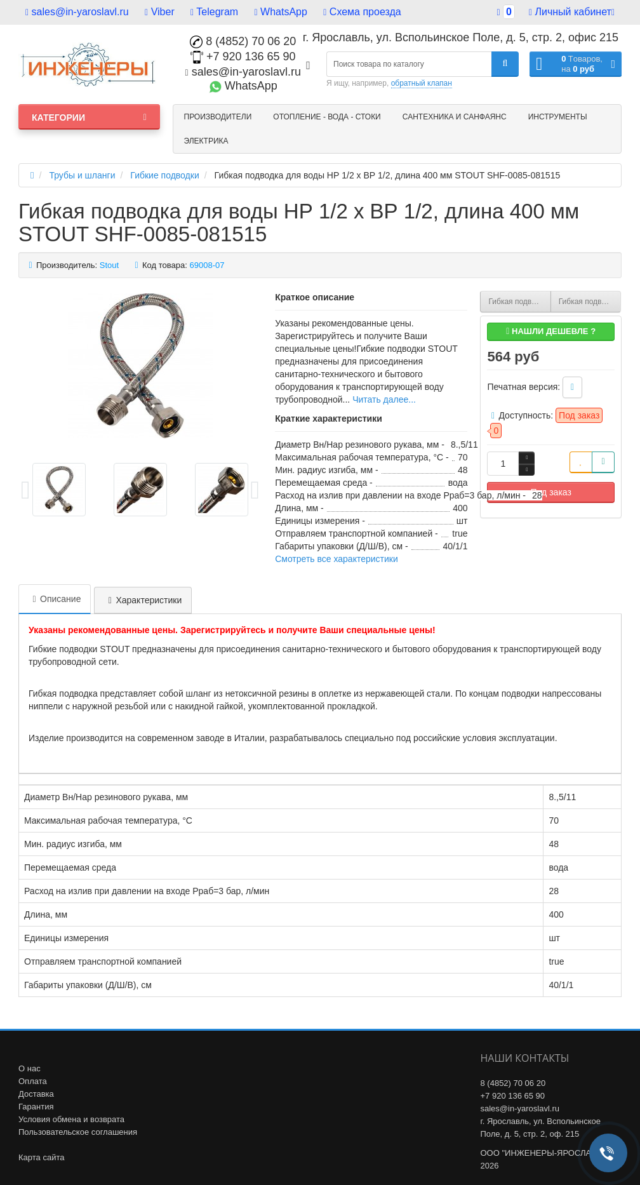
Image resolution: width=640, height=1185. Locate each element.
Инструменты (557, 116)
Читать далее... (384, 399)
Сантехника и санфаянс (455, 116)
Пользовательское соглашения (77, 1132)
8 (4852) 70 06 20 (243, 41)
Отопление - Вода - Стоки (326, 116)
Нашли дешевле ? (551, 331)
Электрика (206, 141)
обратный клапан (421, 83)
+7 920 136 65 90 (243, 56)
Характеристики (143, 600)
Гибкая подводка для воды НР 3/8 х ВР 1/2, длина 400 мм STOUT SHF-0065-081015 (590, 301)
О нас (29, 1068)
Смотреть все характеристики (336, 559)
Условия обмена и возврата (71, 1119)
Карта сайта (41, 1157)
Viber (160, 11)
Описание (55, 599)
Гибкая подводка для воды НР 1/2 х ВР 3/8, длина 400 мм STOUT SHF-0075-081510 (519, 301)
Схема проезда (362, 11)
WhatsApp (281, 11)
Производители (218, 116)
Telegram (214, 11)
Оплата (32, 1081)
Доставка (36, 1094)
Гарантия (35, 1106)
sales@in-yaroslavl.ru (77, 11)
